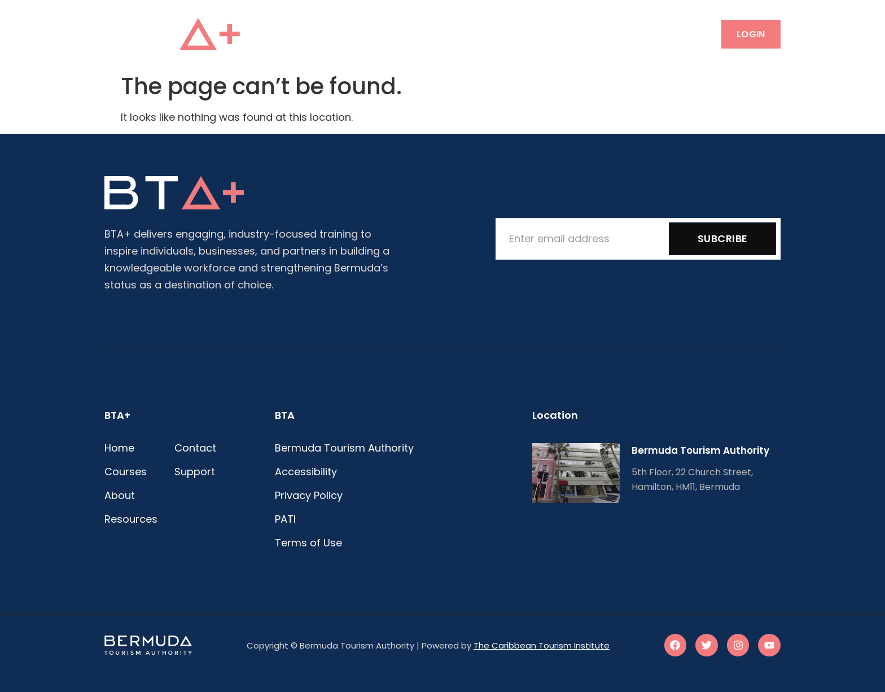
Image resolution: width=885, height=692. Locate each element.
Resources (499, 34)
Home (322, 34)
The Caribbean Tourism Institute (542, 645)
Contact (569, 34)
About (435, 34)
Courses (376, 34)
